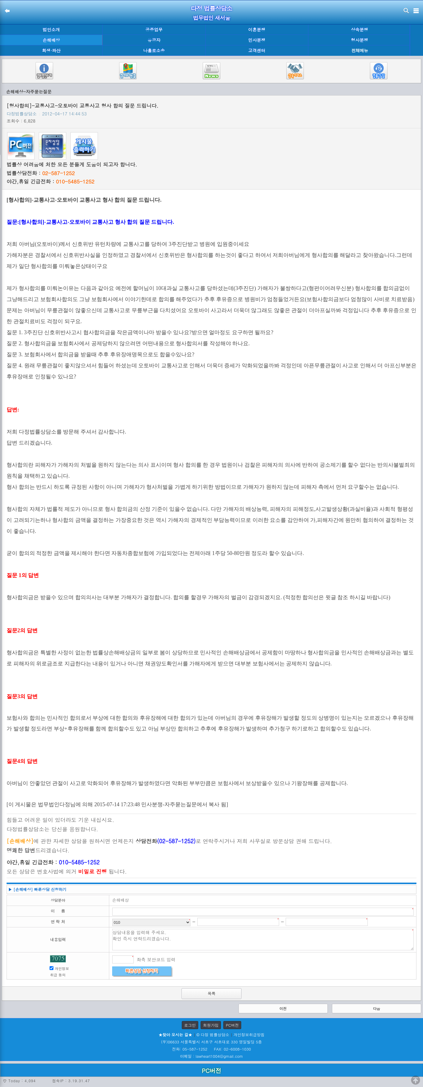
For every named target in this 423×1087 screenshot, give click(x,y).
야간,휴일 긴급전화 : (50, 181)
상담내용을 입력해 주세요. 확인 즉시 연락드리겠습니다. (263, 939)
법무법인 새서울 (211, 17)
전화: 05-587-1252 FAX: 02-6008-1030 (211, 1049)
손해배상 (51, 40)
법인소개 (51, 30)
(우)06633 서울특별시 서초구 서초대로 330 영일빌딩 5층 (211, 1042)
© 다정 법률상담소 (212, 1034)
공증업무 (154, 30)
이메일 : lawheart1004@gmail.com (211, 1056)
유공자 (153, 40)
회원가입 (211, 1025)
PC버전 (232, 1025)
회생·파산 (51, 50)
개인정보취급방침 (248, 1034)
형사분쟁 (359, 40)
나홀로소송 (154, 50)
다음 (376, 1008)
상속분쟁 (359, 30)
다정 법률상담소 (211, 8)
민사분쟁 (256, 40)
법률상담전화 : (41, 173)
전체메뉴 (359, 50)
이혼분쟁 (256, 30)
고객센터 (256, 50)
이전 (283, 1008)
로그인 (190, 1025)
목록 (212, 993)
